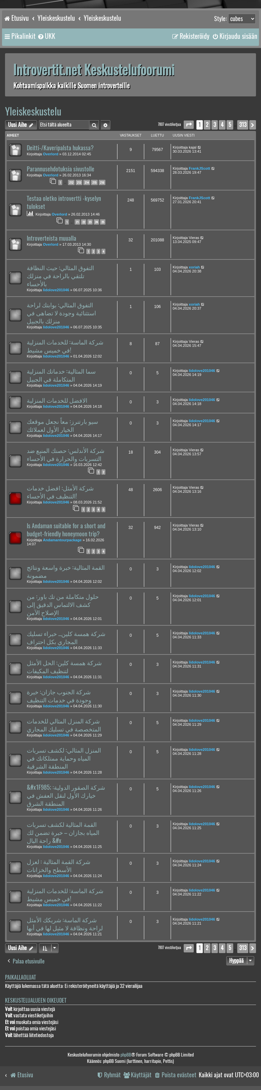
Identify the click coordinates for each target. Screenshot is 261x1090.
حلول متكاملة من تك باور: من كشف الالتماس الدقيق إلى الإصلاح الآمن (63, 605)
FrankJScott (199, 168)
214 (87, 182)
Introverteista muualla (51, 238)
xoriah (194, 267)
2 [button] (207, 124)
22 (83, 222)
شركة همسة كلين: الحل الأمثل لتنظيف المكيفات (64, 667)
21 (77, 222)
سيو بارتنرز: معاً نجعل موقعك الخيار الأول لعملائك (62, 425)
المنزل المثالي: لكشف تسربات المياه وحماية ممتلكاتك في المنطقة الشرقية (64, 758)
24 (96, 222)
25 (102, 222)
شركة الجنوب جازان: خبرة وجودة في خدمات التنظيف (59, 696)
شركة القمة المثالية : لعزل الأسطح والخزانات (58, 866)
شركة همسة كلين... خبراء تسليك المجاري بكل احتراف (66, 638)
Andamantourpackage (62, 540)
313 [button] (242, 124)
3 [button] (214, 124)
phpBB (125, 1055)
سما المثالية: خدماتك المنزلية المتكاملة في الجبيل (61, 375)
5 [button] (230, 124)
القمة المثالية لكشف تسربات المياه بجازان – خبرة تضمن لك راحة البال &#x (63, 833)
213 (79, 182)
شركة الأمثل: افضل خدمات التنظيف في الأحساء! (60, 492)
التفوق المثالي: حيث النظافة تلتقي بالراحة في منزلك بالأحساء (60, 276)
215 (94, 182)
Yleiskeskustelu (33, 111)
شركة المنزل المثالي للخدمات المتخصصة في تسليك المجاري (64, 725)
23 (90, 222)
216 (102, 182)
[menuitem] (46, 36)
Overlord (50, 154)
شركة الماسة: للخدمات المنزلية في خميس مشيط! (65, 346)
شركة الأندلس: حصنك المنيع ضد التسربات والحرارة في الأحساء (65, 455)
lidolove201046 (56, 290)
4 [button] (222, 124)
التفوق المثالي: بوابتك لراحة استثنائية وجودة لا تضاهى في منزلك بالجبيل (61, 313)
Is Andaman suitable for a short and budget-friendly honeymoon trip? (66, 530)
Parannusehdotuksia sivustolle (60, 169)
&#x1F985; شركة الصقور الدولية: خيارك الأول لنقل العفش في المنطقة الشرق (66, 795)
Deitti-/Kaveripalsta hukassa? (60, 148)
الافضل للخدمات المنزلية (57, 400)
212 (71, 182)
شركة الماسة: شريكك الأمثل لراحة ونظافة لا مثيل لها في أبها (65, 924)
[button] (189, 125)
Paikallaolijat (20, 977)
